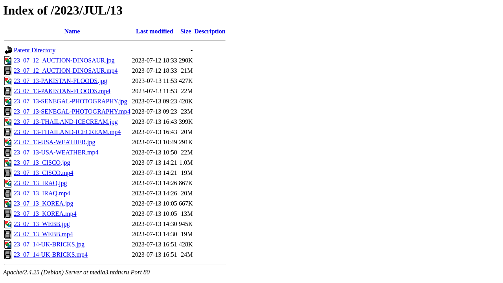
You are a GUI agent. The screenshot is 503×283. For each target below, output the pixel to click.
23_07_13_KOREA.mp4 (45, 213)
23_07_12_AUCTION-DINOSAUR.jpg (64, 60)
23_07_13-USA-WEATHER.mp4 (56, 152)
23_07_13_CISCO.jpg (42, 162)
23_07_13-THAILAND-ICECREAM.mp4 (67, 132)
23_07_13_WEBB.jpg (42, 224)
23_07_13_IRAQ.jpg (40, 183)
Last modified (154, 31)
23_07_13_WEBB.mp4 (43, 234)
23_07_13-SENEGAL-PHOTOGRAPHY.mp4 (72, 111)
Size (185, 31)
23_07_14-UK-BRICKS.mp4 (51, 254)
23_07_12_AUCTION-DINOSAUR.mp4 (65, 70)
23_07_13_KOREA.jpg (43, 203)
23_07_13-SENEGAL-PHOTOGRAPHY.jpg (70, 101)
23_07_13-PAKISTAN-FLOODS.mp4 (62, 91)
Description (209, 31)
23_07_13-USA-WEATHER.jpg (54, 142)
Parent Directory (34, 50)
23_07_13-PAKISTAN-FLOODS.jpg (60, 80)
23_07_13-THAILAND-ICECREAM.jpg (65, 121)
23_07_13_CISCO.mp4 (43, 172)
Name (72, 31)
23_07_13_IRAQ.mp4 (42, 193)
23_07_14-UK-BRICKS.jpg (49, 244)
